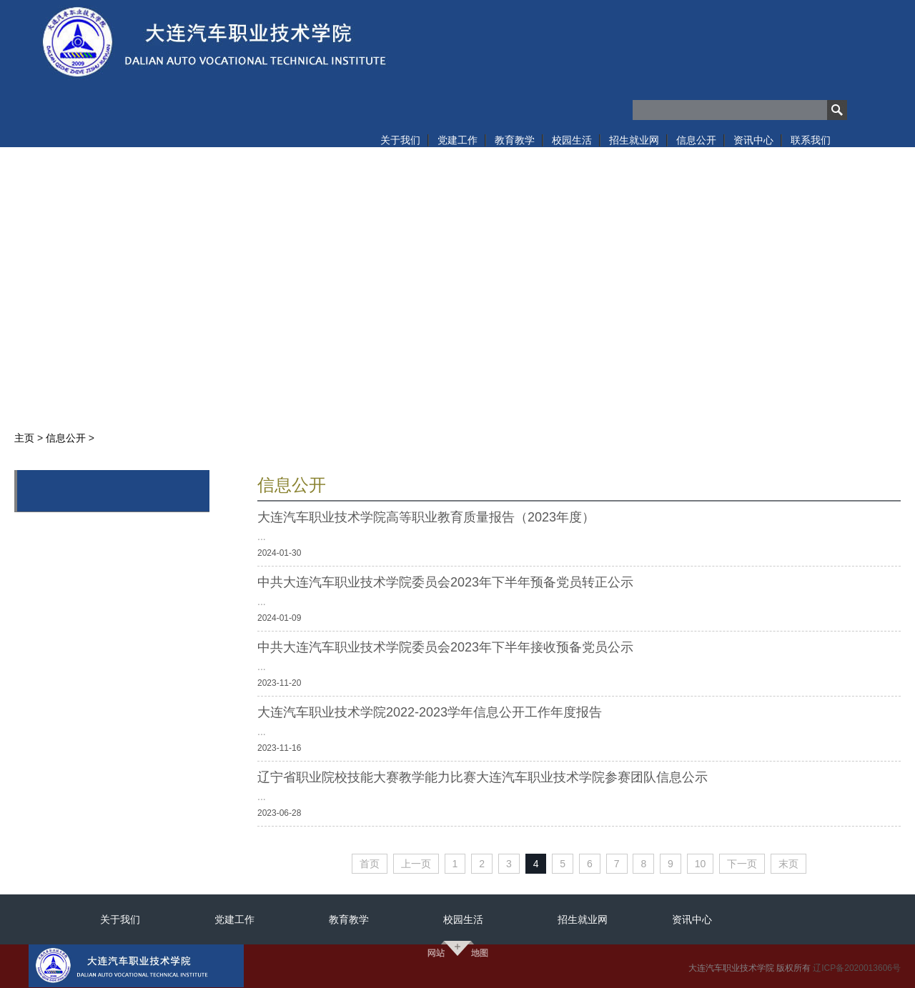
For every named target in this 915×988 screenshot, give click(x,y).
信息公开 (66, 438)
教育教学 (349, 919)
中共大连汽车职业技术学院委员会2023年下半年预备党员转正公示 (445, 582)
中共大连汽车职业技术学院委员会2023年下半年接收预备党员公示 (445, 647)
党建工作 (234, 919)
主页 (24, 438)
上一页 (416, 863)
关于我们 (120, 919)
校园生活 (463, 919)
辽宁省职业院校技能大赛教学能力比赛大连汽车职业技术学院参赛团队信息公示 (482, 777)
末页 (788, 863)
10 (700, 863)
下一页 (742, 863)
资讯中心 (692, 919)
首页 (370, 863)
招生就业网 (583, 919)
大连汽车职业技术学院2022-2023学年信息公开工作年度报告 (429, 712)
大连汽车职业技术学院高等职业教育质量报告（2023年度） (426, 517)
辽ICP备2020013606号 (857, 968)
